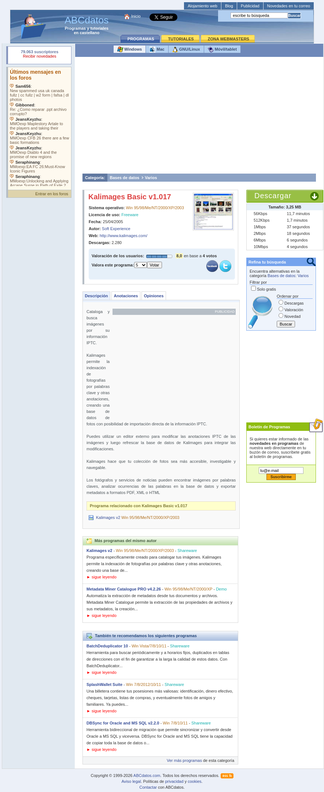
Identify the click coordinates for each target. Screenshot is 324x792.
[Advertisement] (199, 117)
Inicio (136, 16)
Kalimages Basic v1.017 (129, 197)
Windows (129, 49)
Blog (229, 6)
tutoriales (99, 28)
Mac (157, 49)
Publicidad (250, 6)
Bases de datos (125, 177)
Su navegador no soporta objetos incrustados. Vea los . (39, 126)
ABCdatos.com (146, 775)
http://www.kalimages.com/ (123, 235)
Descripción (96, 296)
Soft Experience (116, 228)
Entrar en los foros (51, 194)
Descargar (272, 196)
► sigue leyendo (101, 577)
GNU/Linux (186, 49)
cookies (194, 781)
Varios (151, 177)
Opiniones (153, 296)
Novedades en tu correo (288, 6)
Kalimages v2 (108, 517)
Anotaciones (126, 296)
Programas (75, 28)
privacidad (174, 781)
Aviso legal (131, 781)
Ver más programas (184, 760)
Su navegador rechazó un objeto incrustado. (39, 55)
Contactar (148, 787)
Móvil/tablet (222, 49)
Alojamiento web (202, 6)
